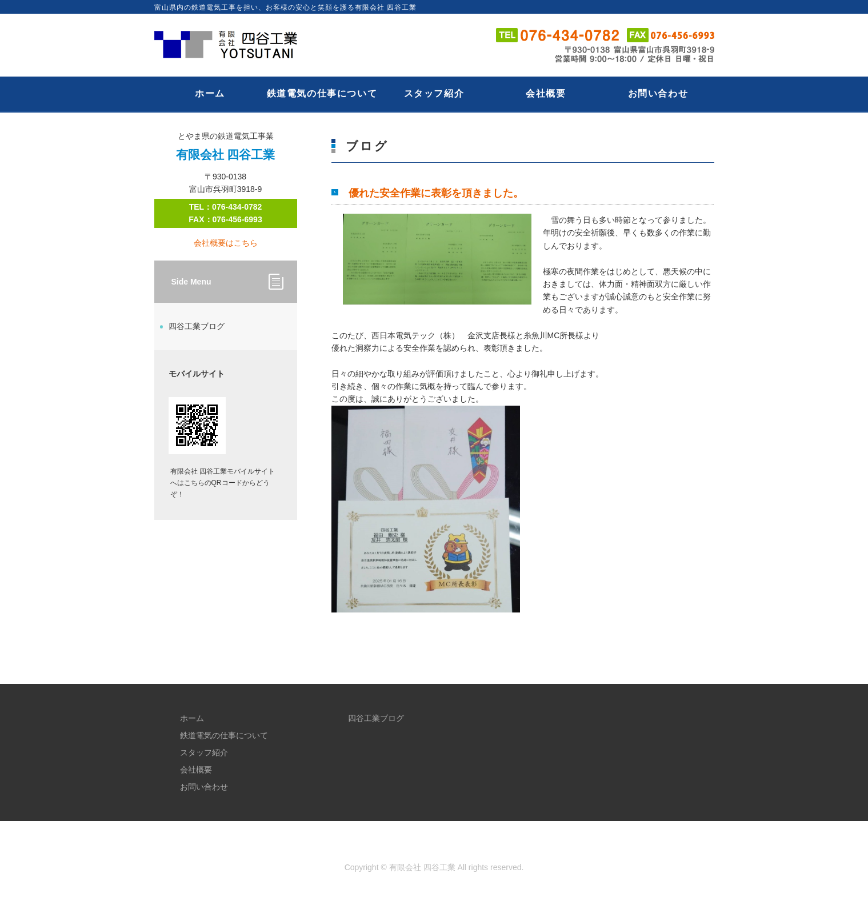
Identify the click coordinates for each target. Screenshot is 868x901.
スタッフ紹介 (434, 93)
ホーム (210, 93)
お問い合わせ (658, 93)
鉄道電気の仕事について (322, 93)
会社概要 (546, 93)
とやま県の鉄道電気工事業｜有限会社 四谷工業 (231, 45)
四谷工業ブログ (197, 326)
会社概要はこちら (226, 242)
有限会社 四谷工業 (422, 867)
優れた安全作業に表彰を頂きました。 (436, 193)
